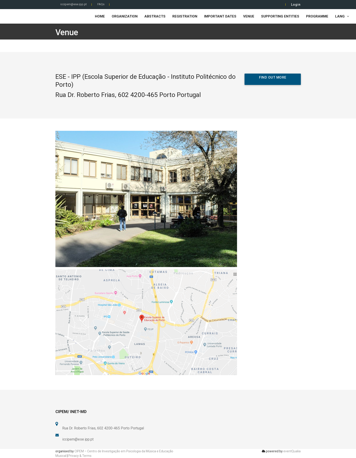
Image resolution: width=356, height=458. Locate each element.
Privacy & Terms (79, 456)
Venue (248, 16)
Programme (317, 16)
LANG (342, 16)
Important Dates (220, 16)
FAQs (100, 4)
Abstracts (155, 16)
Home (100, 16)
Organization (125, 16)
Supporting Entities (280, 16)
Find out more (272, 77)
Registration (184, 16)
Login (296, 4)
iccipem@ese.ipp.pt (73, 4)
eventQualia (292, 451)
